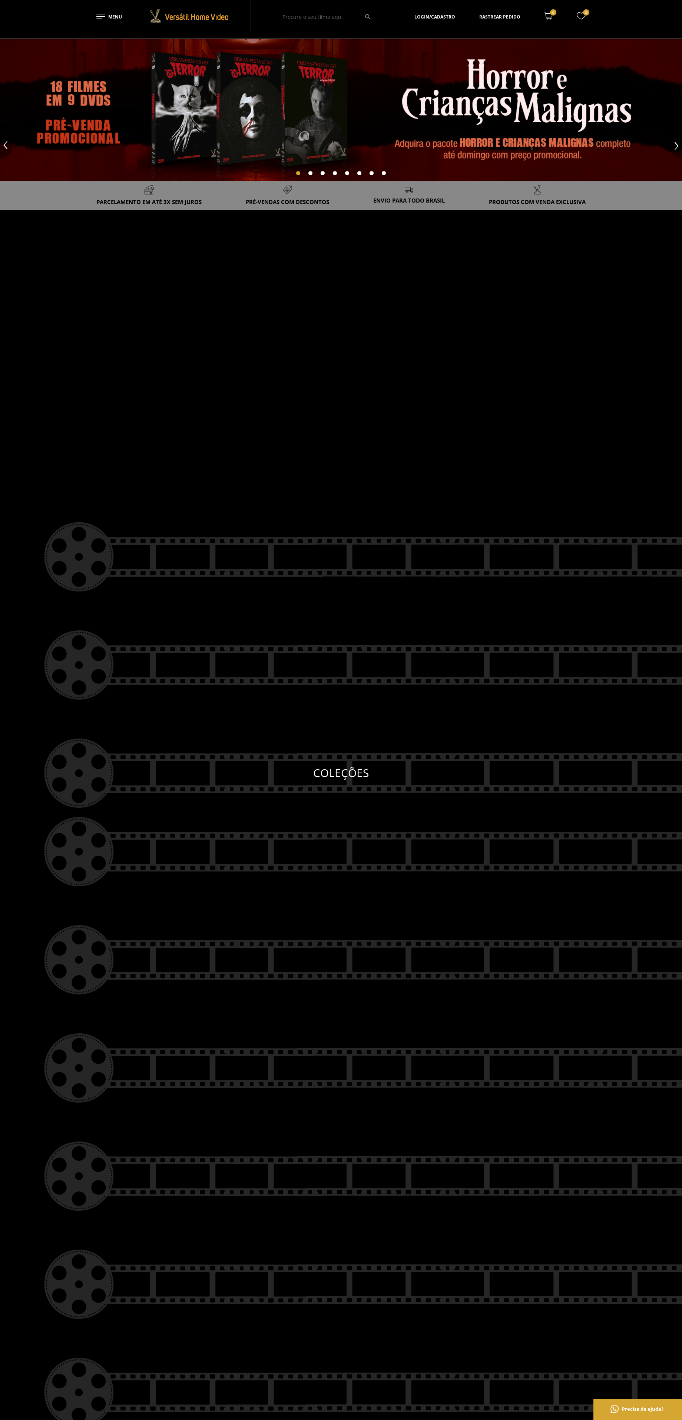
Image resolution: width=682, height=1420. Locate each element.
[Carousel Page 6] (359, 173)
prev (6, 146)
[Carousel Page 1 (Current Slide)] (298, 173)
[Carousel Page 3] (323, 173)
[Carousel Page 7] (372, 173)
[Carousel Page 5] (347, 173)
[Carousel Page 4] (335, 173)
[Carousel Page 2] (310, 173)
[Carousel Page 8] (384, 173)
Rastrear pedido (499, 17)
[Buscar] (368, 16)
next (675, 146)
